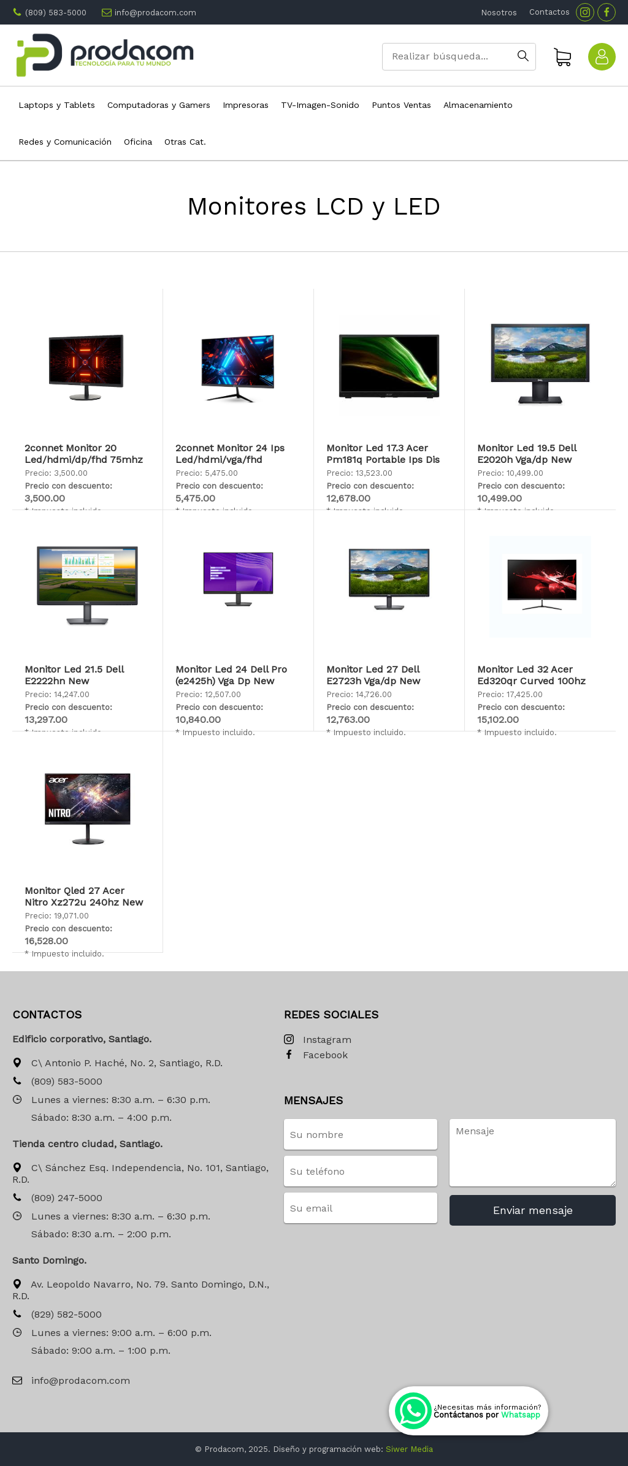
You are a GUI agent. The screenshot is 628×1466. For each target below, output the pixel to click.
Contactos (549, 12)
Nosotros (499, 12)
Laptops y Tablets (56, 105)
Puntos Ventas (401, 105)
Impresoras (246, 105)
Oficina (138, 142)
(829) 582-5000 (57, 1314)
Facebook (316, 1055)
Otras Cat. (185, 142)
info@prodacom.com (155, 12)
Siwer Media (409, 1449)
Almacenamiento (478, 105)
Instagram (317, 1040)
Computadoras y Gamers (158, 105)
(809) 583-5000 (55, 12)
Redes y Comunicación (65, 142)
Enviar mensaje (533, 1210)
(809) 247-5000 (57, 1198)
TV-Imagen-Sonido (320, 105)
